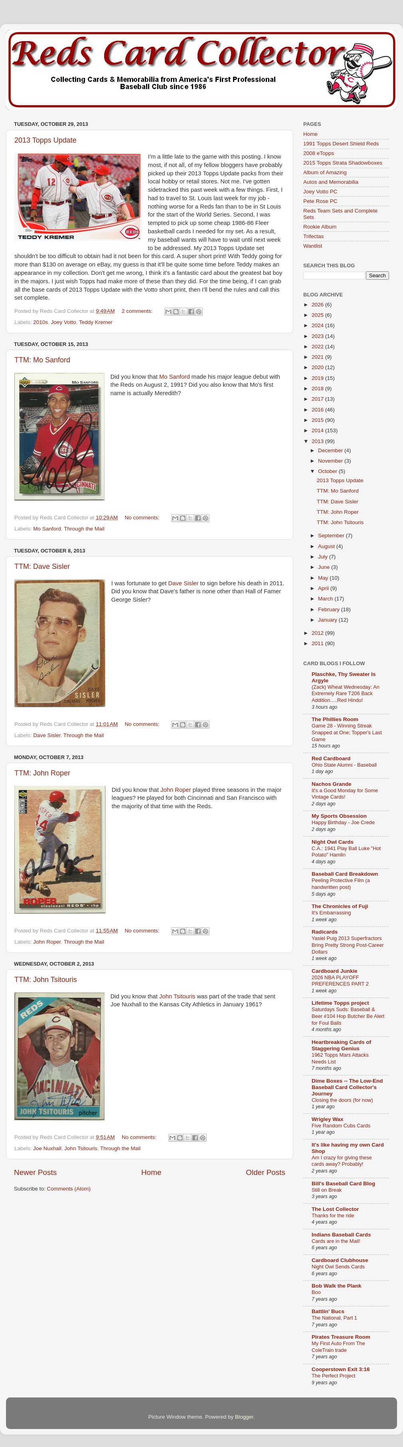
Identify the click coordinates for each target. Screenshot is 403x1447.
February (329, 609)
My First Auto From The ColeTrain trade (338, 1346)
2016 (318, 410)
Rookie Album (319, 227)
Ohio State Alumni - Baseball (344, 765)
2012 (318, 633)
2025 (318, 315)
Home (151, 1172)
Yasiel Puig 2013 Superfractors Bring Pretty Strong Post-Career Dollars (348, 944)
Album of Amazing (325, 172)
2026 (318, 305)
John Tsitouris (177, 996)
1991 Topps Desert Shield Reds (341, 144)
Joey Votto (63, 322)
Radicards (325, 932)
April (324, 588)
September (332, 536)
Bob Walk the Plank (337, 1286)
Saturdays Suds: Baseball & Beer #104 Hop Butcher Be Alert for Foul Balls (348, 1016)
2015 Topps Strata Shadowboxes (342, 163)
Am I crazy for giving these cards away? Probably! (342, 1161)
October (328, 471)
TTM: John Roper (42, 773)
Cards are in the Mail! (336, 1241)
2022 (318, 347)
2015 (318, 420)
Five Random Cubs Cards (341, 1126)
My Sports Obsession (339, 816)
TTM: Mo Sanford (42, 360)
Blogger (244, 1417)
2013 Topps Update (45, 140)
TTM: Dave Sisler (42, 566)
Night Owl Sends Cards (338, 1267)
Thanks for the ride (333, 1215)
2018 (318, 389)
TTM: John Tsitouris (45, 980)
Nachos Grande (332, 784)
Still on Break (327, 1190)
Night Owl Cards (333, 842)
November (331, 461)
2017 (318, 399)
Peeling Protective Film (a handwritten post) (341, 883)
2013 (318, 441)
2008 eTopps (318, 153)
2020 (318, 367)
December (331, 450)
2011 (318, 643)
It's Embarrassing (331, 913)
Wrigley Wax (328, 1119)
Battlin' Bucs (328, 1311)
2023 (318, 336)
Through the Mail (84, 529)
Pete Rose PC (320, 201)
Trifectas (313, 236)
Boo (316, 1292)
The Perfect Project (334, 1376)
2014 (318, 430)
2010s (40, 322)
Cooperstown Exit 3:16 (341, 1369)
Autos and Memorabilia (330, 182)
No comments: (143, 518)
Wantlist (312, 246)
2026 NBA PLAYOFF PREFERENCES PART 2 (340, 980)
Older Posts (265, 1172)
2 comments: (138, 311)
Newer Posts (35, 1172)
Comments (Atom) (69, 1189)
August (327, 546)
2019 (318, 378)
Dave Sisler (183, 583)
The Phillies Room (335, 719)
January (328, 620)
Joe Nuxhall (47, 1148)
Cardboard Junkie (335, 971)
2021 (318, 357)
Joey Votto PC (320, 192)
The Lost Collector (335, 1209)
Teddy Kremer (96, 322)
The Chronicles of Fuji (340, 906)
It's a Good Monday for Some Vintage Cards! (345, 793)
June (324, 567)
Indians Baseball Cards (341, 1235)
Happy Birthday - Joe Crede (343, 822)
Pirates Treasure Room (341, 1337)
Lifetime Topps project (340, 1003)
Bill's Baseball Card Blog (343, 1184)
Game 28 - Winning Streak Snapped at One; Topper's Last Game (347, 732)
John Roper (175, 790)
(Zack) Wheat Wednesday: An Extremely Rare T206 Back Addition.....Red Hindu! (345, 693)
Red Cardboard (331, 758)
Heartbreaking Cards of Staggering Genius (341, 1045)
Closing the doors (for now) (342, 1100)
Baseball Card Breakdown (345, 874)
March (326, 599)
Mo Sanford (174, 377)
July (323, 557)
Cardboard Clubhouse (340, 1260)
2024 (318, 325)
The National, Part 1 (334, 1318)
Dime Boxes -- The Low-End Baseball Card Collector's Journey (347, 1087)
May (324, 578)
